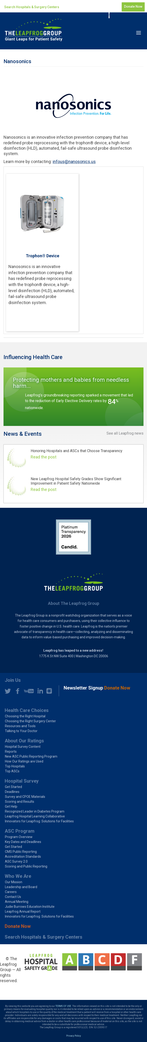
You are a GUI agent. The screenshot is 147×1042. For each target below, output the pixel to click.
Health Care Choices (27, 710)
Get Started (13, 787)
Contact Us (13, 897)
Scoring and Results (19, 801)
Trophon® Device (42, 255)
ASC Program (19, 831)
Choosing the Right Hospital (25, 716)
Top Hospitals (15, 766)
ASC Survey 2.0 (16, 861)
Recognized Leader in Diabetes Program (34, 811)
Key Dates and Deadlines (23, 842)
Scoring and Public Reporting (26, 866)
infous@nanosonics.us (74, 161)
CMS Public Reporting (21, 851)
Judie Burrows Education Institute (30, 906)
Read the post (43, 456)
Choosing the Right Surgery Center (30, 721)
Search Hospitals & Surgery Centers (31, 7)
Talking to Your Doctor (21, 731)
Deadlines (12, 792)
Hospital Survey (22, 781)
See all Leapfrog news (125, 433)
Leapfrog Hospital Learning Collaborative (35, 816)
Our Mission (13, 882)
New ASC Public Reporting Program (31, 756)
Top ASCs (12, 771)
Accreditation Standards (23, 856)
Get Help (11, 806)
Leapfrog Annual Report (22, 911)
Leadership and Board (21, 887)
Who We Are (18, 876)
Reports (11, 751)
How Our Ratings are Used (24, 761)
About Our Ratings (24, 741)
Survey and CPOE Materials (25, 797)
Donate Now (133, 6)
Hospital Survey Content (22, 746)
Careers (11, 892)
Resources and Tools (20, 726)
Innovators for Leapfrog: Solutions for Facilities (39, 821)
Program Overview (19, 837)
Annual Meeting (16, 902)
